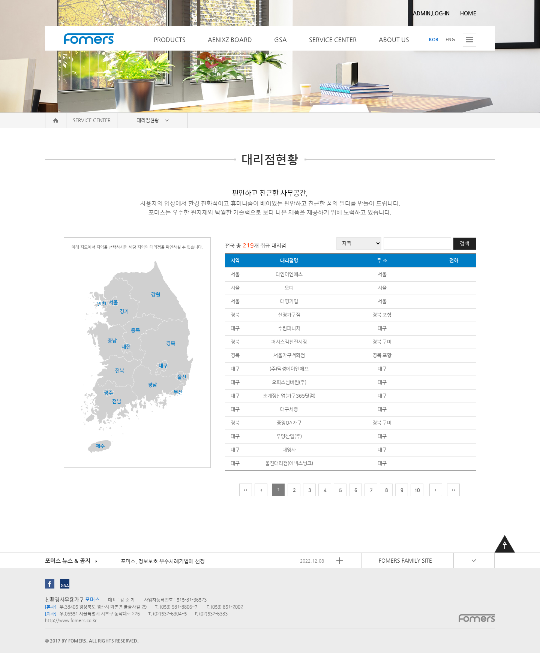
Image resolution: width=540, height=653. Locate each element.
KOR (433, 39)
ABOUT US (394, 39)
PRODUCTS (170, 39)
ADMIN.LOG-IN (431, 13)
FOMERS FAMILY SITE (405, 560)
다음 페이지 (435, 490)
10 (417, 490)
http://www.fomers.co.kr (71, 620)
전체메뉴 (469, 39)
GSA (280, 39)
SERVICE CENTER (333, 39)
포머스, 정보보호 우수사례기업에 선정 (163, 561)
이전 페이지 (261, 490)
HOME (468, 13)
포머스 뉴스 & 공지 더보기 (339, 560)
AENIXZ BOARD (230, 39)
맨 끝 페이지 (453, 490)
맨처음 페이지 (245, 490)
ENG (450, 39)
